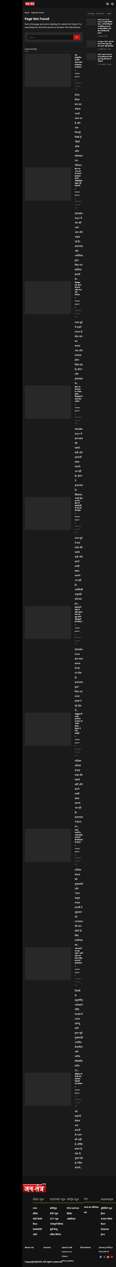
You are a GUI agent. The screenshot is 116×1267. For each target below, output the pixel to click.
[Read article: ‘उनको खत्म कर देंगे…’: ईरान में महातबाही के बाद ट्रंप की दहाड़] (48, 513)
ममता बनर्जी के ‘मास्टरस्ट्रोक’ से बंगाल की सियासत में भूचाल (79, 836)
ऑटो (35, 1234)
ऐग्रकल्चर (105, 1229)
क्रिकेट (69, 1213)
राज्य (35, 1208)
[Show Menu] (107, 3)
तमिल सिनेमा (55, 1234)
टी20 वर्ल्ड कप (73, 1208)
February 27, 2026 (78, 979)
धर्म (85, 1212)
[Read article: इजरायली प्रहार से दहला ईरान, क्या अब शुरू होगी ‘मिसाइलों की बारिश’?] (48, 622)
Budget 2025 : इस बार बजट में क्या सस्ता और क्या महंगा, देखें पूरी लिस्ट (106, 43)
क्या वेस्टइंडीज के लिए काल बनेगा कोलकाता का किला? (78, 61)
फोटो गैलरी (37, 1218)
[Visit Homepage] (30, 3)
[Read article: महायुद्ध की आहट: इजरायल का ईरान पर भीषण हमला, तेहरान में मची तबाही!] (48, 729)
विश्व (35, 1223)
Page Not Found (37, 13)
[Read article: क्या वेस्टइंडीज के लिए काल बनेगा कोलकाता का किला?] (48, 70)
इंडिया (35, 1213)
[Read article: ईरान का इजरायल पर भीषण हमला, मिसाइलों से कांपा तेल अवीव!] (48, 402)
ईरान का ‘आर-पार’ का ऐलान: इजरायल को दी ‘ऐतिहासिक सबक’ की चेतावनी (78, 177)
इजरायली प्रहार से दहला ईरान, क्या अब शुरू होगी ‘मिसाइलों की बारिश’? (79, 614)
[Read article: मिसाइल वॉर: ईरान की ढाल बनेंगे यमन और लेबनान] (48, 297)
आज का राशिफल (91, 1207)
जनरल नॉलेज (106, 1218)
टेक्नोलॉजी (37, 1229)
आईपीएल (71, 1218)
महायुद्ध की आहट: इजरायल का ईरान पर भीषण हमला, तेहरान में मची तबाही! (79, 723)
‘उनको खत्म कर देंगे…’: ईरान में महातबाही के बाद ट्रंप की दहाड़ (79, 504)
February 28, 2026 (78, 83)
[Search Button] (112, 3)
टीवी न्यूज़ (54, 1213)
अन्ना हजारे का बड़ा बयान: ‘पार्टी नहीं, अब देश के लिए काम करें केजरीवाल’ (79, 955)
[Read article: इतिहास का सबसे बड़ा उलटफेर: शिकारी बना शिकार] (48, 1089)
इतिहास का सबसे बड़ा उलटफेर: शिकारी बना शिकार (78, 1079)
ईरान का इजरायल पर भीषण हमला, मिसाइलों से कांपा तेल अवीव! (78, 394)
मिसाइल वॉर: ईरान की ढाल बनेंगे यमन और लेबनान (78, 288)
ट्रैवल (103, 1213)
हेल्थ (103, 1234)
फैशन (103, 1223)
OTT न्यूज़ (54, 1218)
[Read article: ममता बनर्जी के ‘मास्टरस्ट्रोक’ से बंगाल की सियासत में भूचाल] (48, 845)
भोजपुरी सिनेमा (56, 1223)
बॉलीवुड (53, 1208)
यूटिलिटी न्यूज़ (106, 1208)
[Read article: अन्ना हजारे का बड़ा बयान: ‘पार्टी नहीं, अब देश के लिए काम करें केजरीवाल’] (48, 963)
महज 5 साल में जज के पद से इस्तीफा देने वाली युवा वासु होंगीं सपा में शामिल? (105, 57)
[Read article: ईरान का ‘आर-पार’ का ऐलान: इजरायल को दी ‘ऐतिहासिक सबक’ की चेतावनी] (48, 184)
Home (27, 13)
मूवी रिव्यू (54, 1229)
